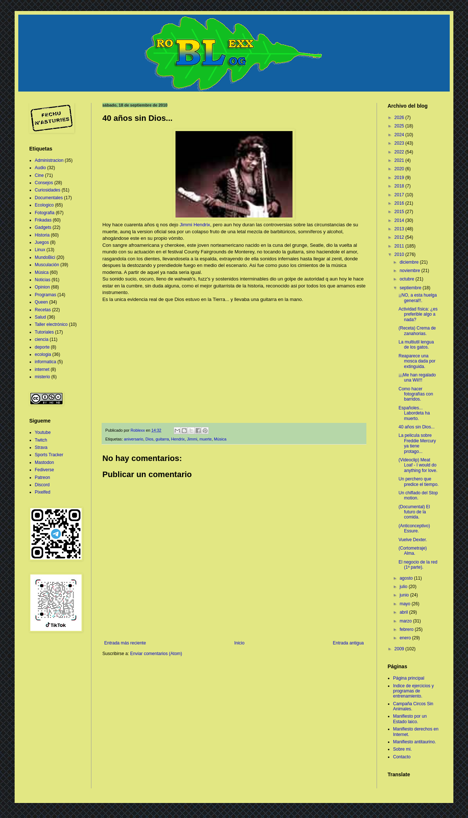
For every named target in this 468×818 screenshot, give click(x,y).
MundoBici (45, 257)
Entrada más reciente (125, 643)
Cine (39, 175)
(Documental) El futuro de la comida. (414, 512)
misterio (42, 376)
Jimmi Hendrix (195, 224)
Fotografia (44, 212)
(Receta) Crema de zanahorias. (417, 331)
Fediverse (44, 469)
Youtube (43, 432)
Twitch (41, 440)
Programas (45, 294)
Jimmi (192, 439)
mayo (406, 603)
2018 (400, 186)
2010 (400, 254)
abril (404, 612)
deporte (42, 347)
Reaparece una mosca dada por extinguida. (417, 361)
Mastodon (44, 462)
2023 (400, 143)
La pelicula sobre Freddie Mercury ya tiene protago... (417, 443)
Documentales (49, 197)
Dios (150, 439)
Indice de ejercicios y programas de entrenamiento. (413, 691)
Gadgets (43, 227)
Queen (41, 302)
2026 (400, 117)
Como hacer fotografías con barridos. (416, 394)
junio (405, 595)
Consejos (44, 182)
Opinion (42, 287)
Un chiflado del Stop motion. (418, 495)
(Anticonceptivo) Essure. (414, 528)
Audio (40, 167)
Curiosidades (47, 190)
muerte (205, 439)
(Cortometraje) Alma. (413, 551)
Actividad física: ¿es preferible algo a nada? (418, 314)
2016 (400, 203)
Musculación (47, 264)
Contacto (402, 756)
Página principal (408, 678)
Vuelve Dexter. (413, 539)
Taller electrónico (51, 324)
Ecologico (44, 205)
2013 (400, 228)
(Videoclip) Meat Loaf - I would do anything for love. (418, 465)
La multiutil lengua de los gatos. (416, 344)
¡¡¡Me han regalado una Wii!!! (417, 377)
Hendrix (178, 439)
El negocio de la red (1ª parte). (418, 564)
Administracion (49, 160)
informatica (45, 361)
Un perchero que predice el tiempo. (419, 481)
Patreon (42, 477)
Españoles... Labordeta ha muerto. (414, 413)
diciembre (410, 262)
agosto (407, 578)
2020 (400, 168)
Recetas (43, 309)
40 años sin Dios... (417, 427)
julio (404, 586)
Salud (40, 317)
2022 (400, 152)
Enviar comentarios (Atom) (156, 653)
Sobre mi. (402, 749)
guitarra (162, 439)
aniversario (133, 439)
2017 (400, 194)
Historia (42, 235)
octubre (407, 279)
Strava (41, 447)
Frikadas (43, 220)
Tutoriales (44, 332)
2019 (400, 177)
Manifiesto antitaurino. (414, 741)
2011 (400, 246)
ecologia (43, 354)
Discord (42, 484)
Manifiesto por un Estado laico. (410, 719)
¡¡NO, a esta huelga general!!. (418, 298)
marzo (406, 621)
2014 (400, 220)
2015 (400, 211)
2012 (400, 237)
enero (406, 637)
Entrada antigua (348, 643)
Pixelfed (42, 492)
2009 (400, 648)
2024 (400, 134)
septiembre (411, 287)
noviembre (410, 270)
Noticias (42, 279)
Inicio (239, 643)
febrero (407, 629)
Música (220, 439)
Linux (40, 249)
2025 (400, 126)
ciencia (41, 339)
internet (42, 369)
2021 (400, 160)
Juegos (42, 242)
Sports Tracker (49, 454)
